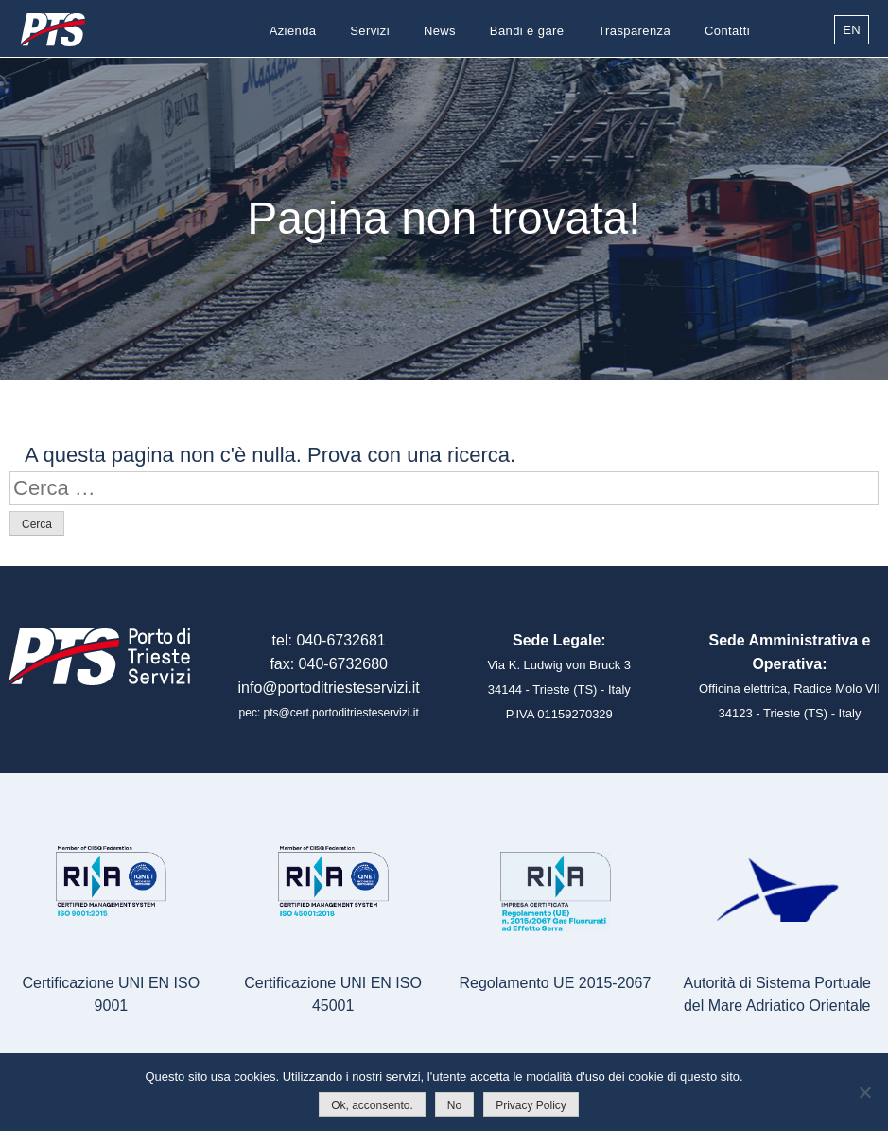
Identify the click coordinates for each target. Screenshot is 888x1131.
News (440, 31)
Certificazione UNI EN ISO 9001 (111, 994)
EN (852, 30)
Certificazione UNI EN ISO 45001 (333, 994)
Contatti (727, 31)
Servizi (370, 31)
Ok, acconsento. (372, 1105)
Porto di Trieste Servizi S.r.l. (52, 29)
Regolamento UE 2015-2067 (555, 983)
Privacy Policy (531, 1105)
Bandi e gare (527, 31)
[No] (864, 1092)
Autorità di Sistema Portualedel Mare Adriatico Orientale (776, 994)
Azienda (293, 31)
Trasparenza (634, 31)
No (454, 1105)
